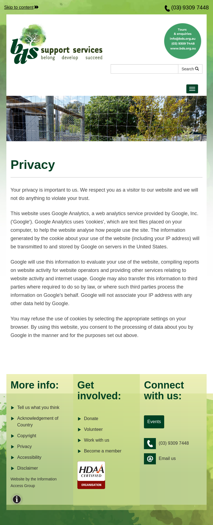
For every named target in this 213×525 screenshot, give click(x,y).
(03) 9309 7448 (190, 7)
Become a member (99, 451)
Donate (87, 419)
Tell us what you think (35, 408)
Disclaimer (24, 468)
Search (190, 69)
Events (154, 421)
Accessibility (26, 457)
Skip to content (19, 7)
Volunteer (90, 429)
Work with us (93, 440)
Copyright (23, 436)
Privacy (21, 447)
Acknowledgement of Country (35, 421)
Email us (160, 458)
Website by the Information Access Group (34, 482)
